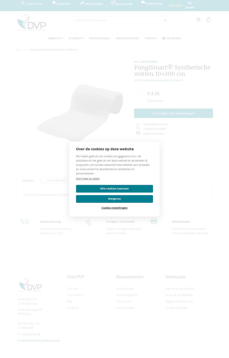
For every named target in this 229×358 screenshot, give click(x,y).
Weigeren (134, 192)
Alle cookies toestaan (94, 192)
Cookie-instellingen (114, 203)
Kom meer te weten (88, 182)
